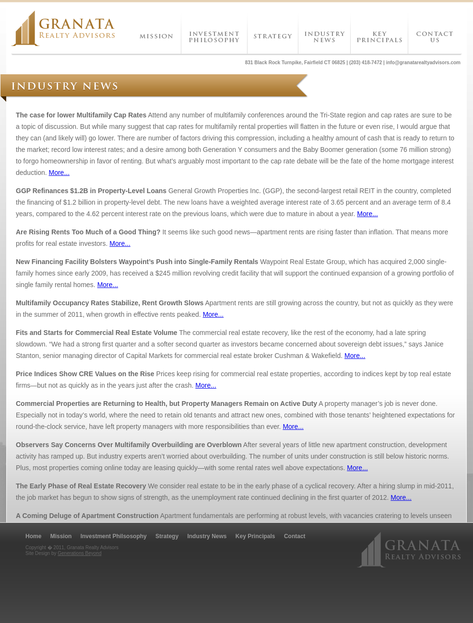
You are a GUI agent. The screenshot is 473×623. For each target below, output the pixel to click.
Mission (61, 536)
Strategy (166, 536)
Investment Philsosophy (114, 536)
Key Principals (255, 536)
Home (33, 536)
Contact (295, 536)
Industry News (206, 536)
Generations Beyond (79, 553)
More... (59, 172)
